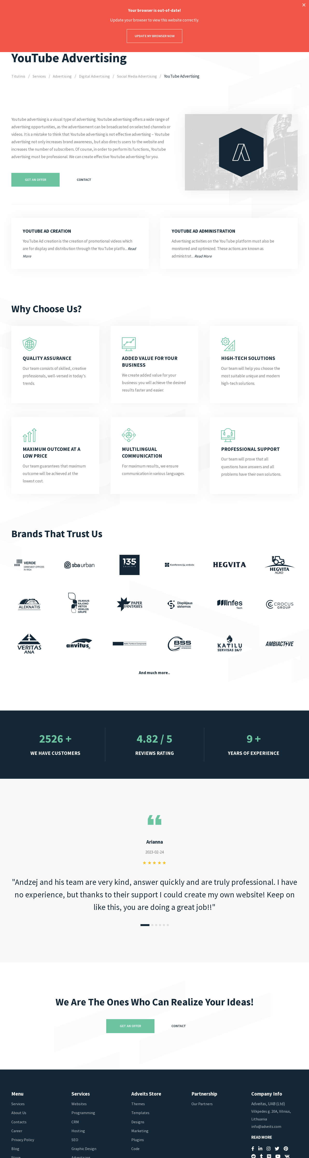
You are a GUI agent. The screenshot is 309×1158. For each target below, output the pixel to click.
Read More (261, 1137)
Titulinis (18, 76)
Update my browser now (155, 36)
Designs (138, 1121)
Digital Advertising (96, 76)
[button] (144, 925)
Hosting (78, 1130)
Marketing (140, 1130)
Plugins (137, 1139)
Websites (79, 1103)
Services (39, 76)
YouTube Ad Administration (207, 231)
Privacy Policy (23, 1139)
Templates (140, 1112)
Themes (138, 1103)
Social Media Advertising (139, 76)
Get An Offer (35, 179)
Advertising (63, 76)
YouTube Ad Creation (50, 231)
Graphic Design (84, 1148)
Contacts (19, 1121)
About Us (19, 1112)
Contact (84, 179)
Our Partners (202, 1103)
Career (17, 1130)
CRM (75, 1121)
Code (135, 1148)
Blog (15, 1148)
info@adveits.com (266, 1126)
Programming (83, 1112)
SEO (75, 1139)
